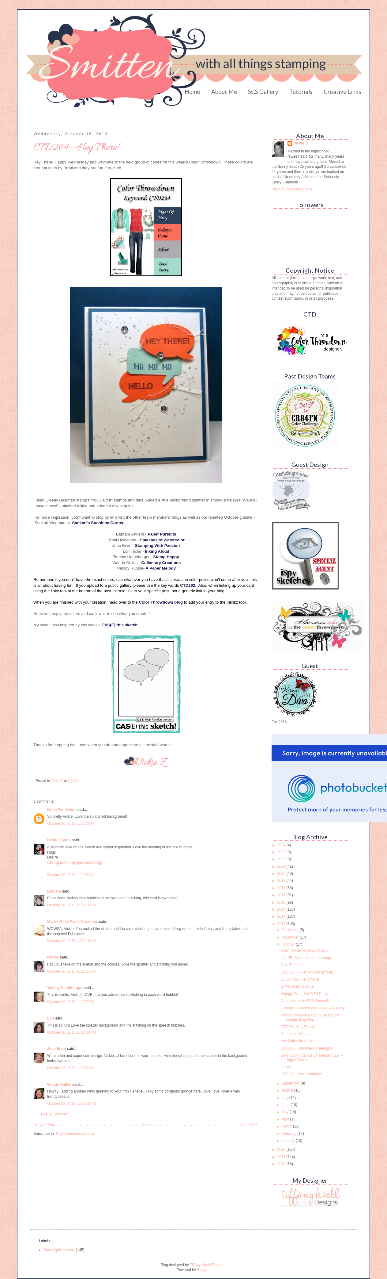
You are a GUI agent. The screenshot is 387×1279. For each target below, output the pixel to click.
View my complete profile (292, 189)
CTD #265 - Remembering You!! (307, 972)
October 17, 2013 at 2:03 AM (70, 1068)
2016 (282, 902)
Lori (50, 1018)
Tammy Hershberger (65, 988)
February (289, 1133)
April (286, 1119)
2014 (282, 916)
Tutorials (301, 91)
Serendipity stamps (59, 1250)
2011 (282, 1157)
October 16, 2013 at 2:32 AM (70, 823)
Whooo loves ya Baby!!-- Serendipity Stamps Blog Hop (310, 1017)
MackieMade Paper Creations (72, 922)
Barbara (54, 891)
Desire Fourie (59, 840)
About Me (224, 91)
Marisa (53, 957)
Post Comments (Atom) (75, 1133)
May (286, 1112)
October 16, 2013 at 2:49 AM (70, 875)
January (289, 1141)
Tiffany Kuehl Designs (207, 1265)
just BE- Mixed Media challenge (306, 958)
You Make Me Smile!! (298, 1041)
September (291, 1083)
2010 (282, 1164)
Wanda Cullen (59, 1084)
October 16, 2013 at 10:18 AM (71, 905)
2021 (282, 866)
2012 (282, 1149)
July (285, 1098)
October (289, 944)
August (288, 1090)
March (287, 1126)
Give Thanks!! (292, 965)
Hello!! (286, 1067)
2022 (282, 859)
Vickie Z (300, 143)
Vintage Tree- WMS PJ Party (304, 994)
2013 (282, 924)
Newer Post (44, 1125)
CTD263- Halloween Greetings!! (307, 1048)
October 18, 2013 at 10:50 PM (71, 1103)
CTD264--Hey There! (298, 1027)
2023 (282, 852)
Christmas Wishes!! (296, 1034)
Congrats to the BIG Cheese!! (305, 1001)
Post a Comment (54, 1114)
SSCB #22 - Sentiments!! (301, 979)
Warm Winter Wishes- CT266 (305, 950)
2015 (282, 909)
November (291, 937)
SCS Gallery (263, 91)
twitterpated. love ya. (297, 986)
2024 (282, 845)
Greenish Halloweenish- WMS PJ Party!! (314, 1008)
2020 (282, 873)
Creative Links (342, 91)
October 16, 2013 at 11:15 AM (71, 941)
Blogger (203, 1270)
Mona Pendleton (61, 810)
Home (192, 91)
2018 (282, 888)
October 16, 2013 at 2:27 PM (70, 1002)
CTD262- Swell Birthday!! (301, 1074)
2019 (282, 880)
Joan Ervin (56, 1049)
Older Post (248, 1125)
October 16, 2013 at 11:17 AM (71, 971)
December (291, 930)
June (286, 1105)
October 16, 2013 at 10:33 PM (71, 1032)
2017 (282, 895)
